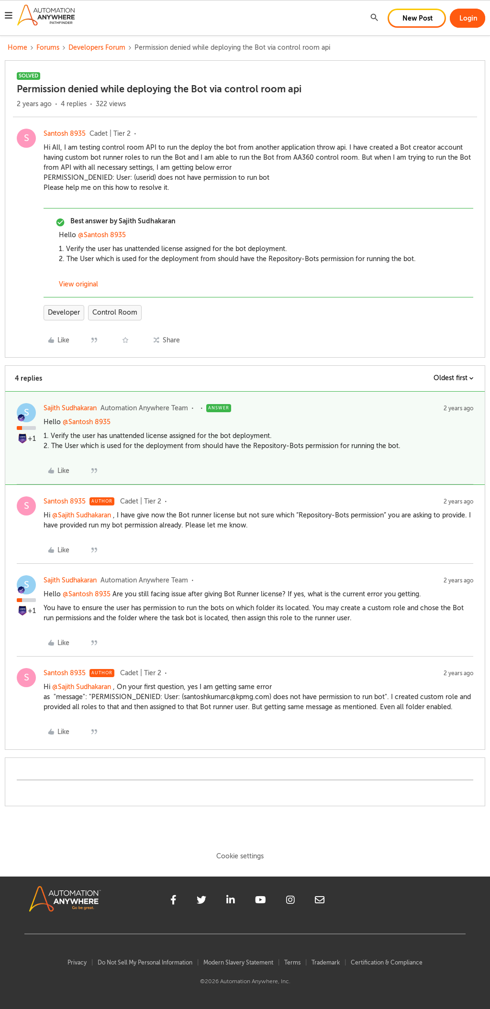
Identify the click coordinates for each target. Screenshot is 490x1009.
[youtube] (260, 901)
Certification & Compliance (387, 962)
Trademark (326, 962)
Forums (47, 47)
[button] (8, 16)
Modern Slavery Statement (238, 962)
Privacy (77, 962)
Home (17, 47)
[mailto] (319, 901)
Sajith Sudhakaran (70, 408)
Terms (292, 962)
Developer (64, 312)
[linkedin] (230, 901)
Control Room (114, 312)
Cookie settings (240, 856)
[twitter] (201, 901)
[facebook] (173, 901)
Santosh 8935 (65, 133)
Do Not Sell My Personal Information (145, 962)
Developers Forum (96, 47)
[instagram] (290, 901)
